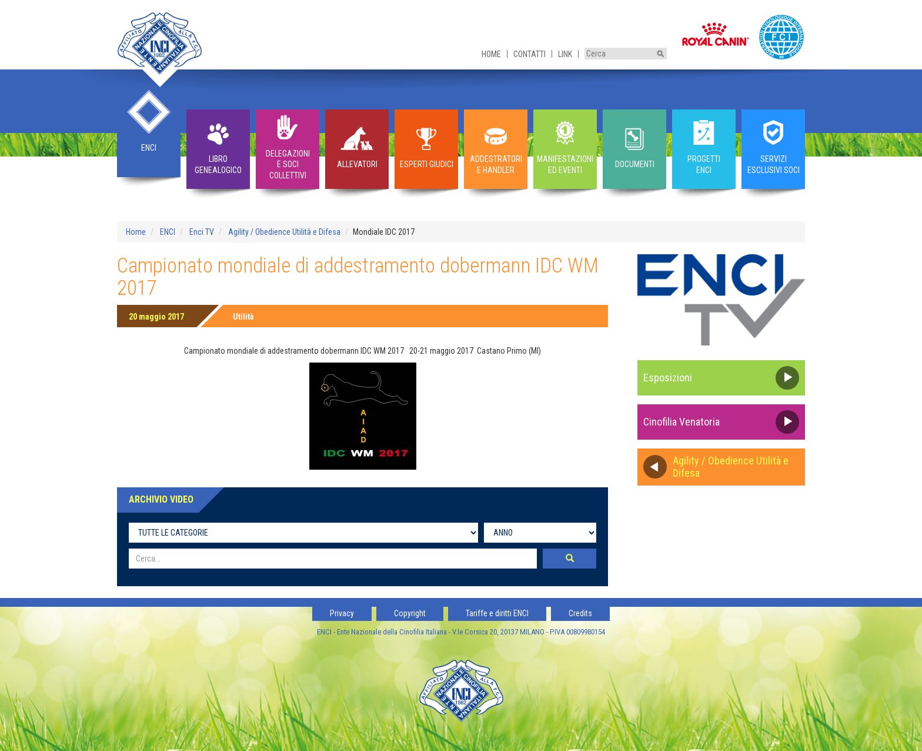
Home (491, 54)
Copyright (410, 613)
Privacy (342, 613)
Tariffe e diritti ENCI (497, 613)
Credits (580, 613)
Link (565, 54)
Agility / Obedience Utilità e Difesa (284, 232)
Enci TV (201, 232)
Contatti (529, 54)
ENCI (167, 232)
